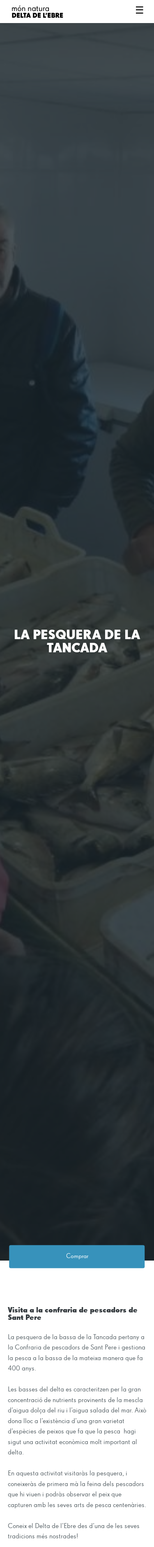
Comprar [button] (77, 1257)
